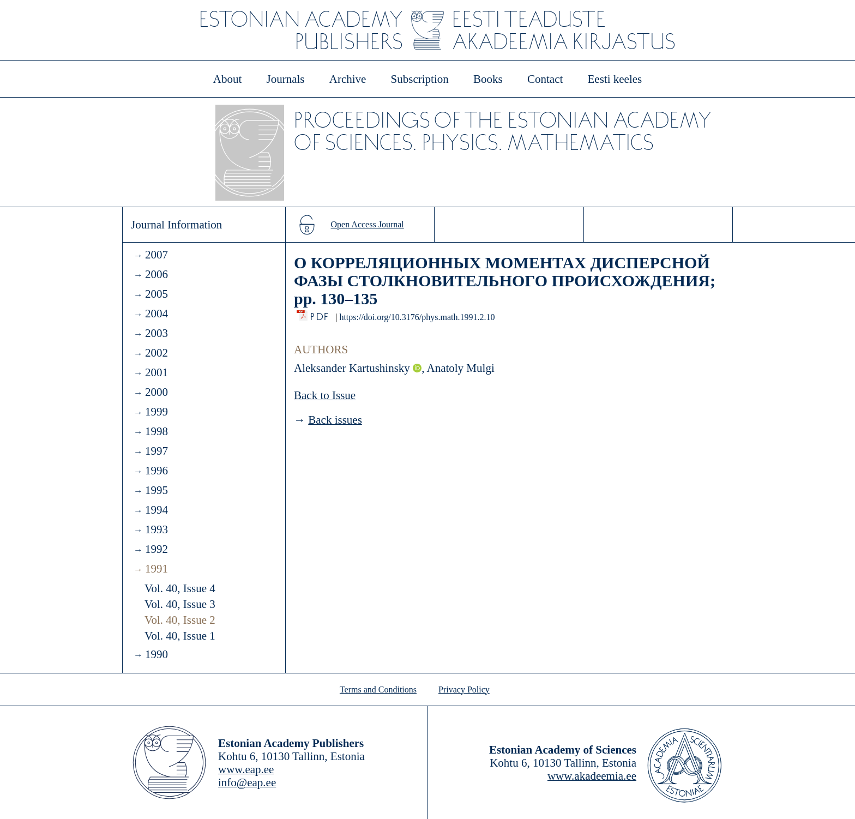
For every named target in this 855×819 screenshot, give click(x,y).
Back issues (335, 419)
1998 (156, 431)
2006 (156, 274)
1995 (156, 490)
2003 (156, 333)
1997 (156, 450)
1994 (156, 509)
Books (488, 79)
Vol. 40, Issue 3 (179, 604)
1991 (156, 568)
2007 (156, 254)
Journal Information (176, 224)
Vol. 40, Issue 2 (179, 620)
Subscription (420, 79)
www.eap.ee (246, 769)
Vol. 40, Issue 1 (179, 635)
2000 (156, 392)
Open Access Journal (367, 224)
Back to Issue (325, 395)
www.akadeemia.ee (591, 775)
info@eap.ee (247, 782)
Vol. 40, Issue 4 (179, 588)
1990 (156, 654)
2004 (156, 313)
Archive (347, 79)
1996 (156, 470)
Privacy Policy (464, 689)
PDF (320, 314)
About (227, 79)
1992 (156, 549)
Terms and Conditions (378, 689)
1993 (156, 529)
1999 (156, 411)
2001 (156, 372)
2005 (156, 293)
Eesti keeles (615, 79)
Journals (285, 79)
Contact (545, 79)
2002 (156, 352)
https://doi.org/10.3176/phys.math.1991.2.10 (417, 317)
